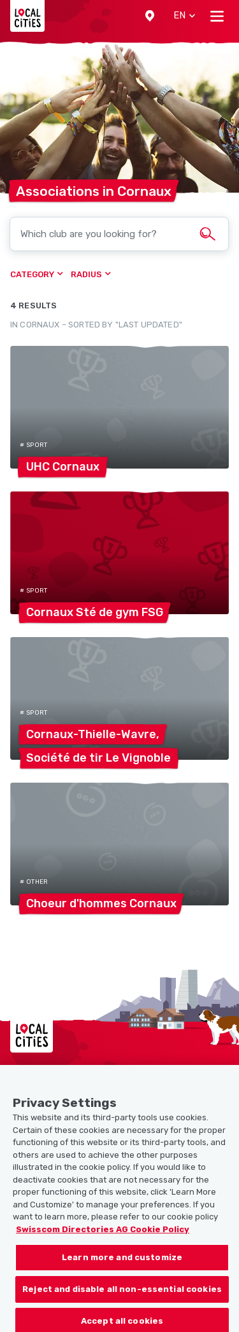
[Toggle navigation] (217, 15)
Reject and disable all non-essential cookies (122, 1300)
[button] (149, 16)
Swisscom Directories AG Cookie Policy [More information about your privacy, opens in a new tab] (102, 1240)
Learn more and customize (122, 1268)
